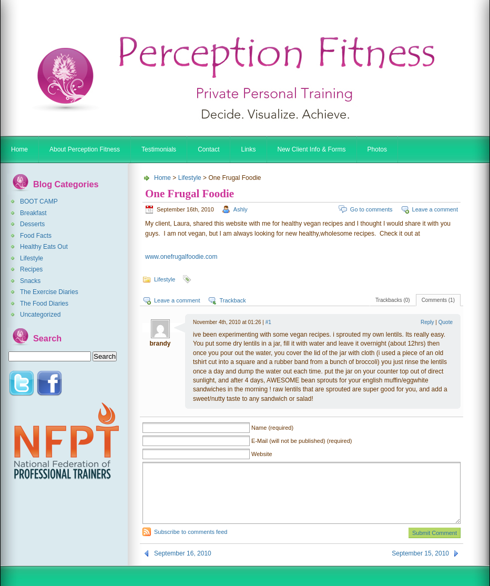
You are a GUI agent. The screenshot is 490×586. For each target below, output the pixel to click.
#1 (268, 322)
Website (261, 454)
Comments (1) (438, 300)
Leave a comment (435, 209)
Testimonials (158, 149)
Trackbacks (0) (392, 300)
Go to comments (371, 209)
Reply (427, 322)
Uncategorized (40, 314)
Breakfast (33, 213)
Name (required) (272, 428)
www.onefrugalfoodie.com (181, 256)
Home (19, 149)
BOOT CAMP (39, 201)
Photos (377, 149)
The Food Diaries (44, 303)
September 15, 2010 (420, 553)
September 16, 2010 (182, 553)
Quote (445, 322)
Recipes (31, 269)
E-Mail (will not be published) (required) (301, 441)
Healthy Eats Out (44, 246)
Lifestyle (31, 258)
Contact (208, 149)
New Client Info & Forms (312, 149)
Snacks (30, 281)
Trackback (232, 300)
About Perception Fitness (84, 149)
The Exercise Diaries (49, 292)
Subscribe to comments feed (190, 532)
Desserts (32, 224)
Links (248, 149)
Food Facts (36, 235)
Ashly (240, 209)
